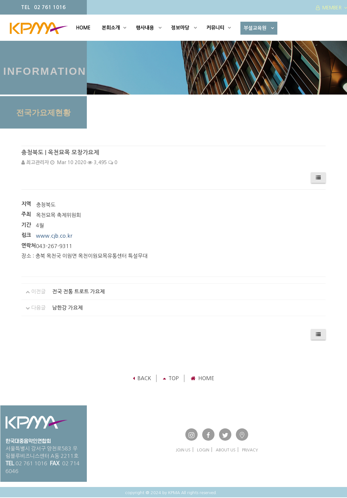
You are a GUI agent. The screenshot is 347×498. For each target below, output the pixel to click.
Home (202, 378)
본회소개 (114, 27)
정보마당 (184, 27)
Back (142, 378)
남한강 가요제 (67, 307)
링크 (26, 235)
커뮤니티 (218, 27)
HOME (83, 27)
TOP (171, 378)
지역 (26, 203)
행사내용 (149, 27)
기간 (26, 224)
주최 (26, 214)
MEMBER (331, 8)
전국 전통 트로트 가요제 (78, 291)
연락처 (28, 245)
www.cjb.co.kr (54, 235)
